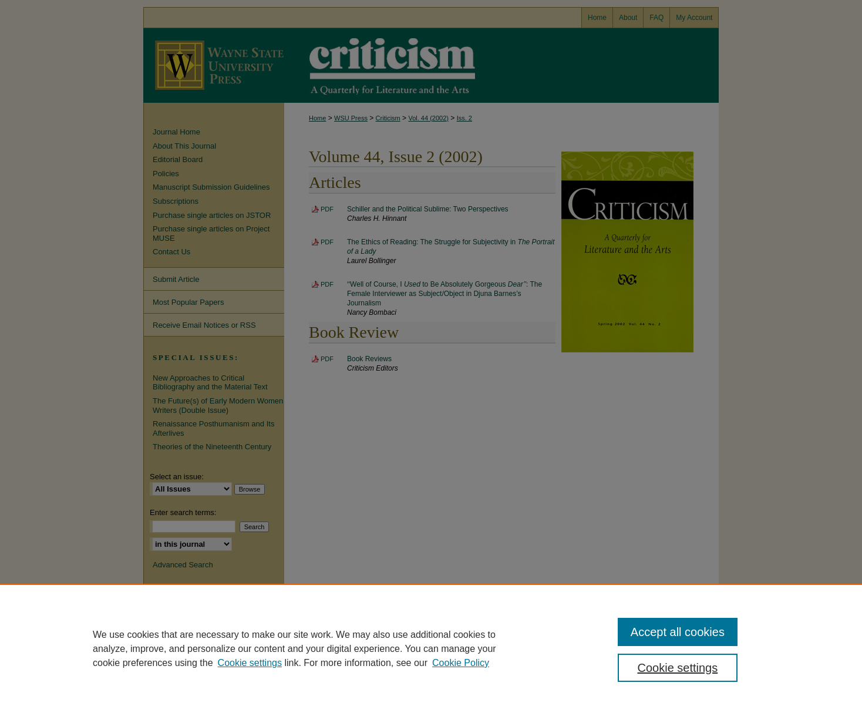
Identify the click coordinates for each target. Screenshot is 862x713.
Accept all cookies (678, 631)
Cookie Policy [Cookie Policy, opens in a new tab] (460, 663)
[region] (431, 648)
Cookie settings (250, 663)
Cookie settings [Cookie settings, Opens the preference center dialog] (678, 667)
